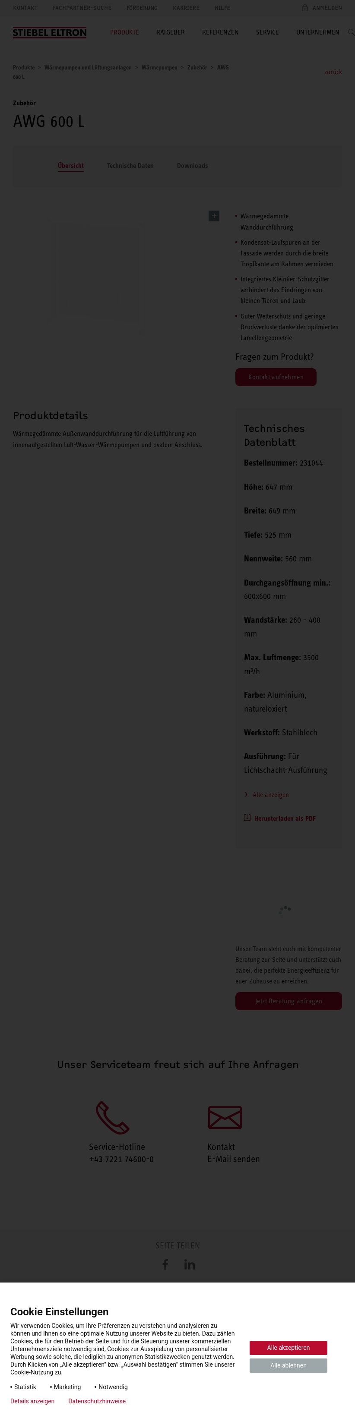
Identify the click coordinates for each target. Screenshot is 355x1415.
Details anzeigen (32, 1401)
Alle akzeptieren (288, 1347)
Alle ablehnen (288, 1365)
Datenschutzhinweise (97, 1401)
